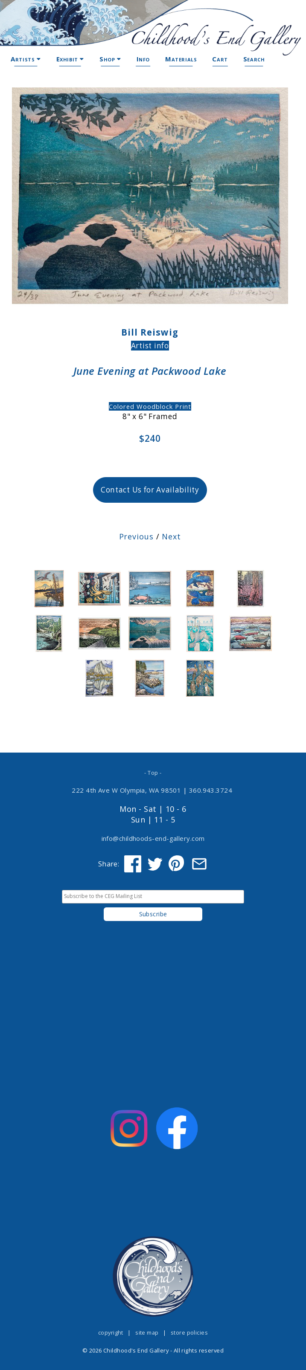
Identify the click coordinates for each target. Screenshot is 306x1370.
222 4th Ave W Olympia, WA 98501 (126, 790)
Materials (181, 59)
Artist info (150, 345)
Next (171, 536)
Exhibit (70, 59)
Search (254, 59)
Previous (136, 536)
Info (143, 59)
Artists (26, 59)
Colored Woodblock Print (150, 406)
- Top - (152, 772)
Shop (110, 59)
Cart (219, 59)
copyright (110, 1332)
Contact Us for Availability (150, 490)
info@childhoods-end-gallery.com (153, 838)
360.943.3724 (210, 790)
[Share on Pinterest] (177, 863)
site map (147, 1332)
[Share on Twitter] (154, 863)
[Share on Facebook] (132, 863)
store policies (189, 1332)
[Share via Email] (199, 863)
